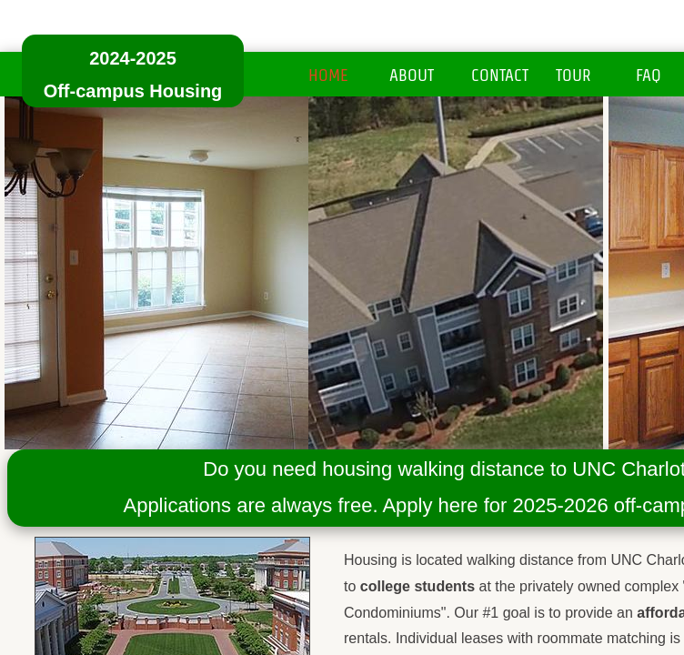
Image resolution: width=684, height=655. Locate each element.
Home (328, 75)
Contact (499, 75)
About (411, 75)
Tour (573, 75)
